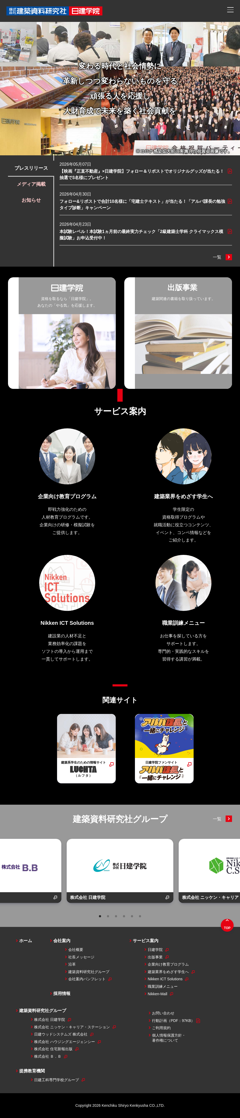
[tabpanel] (120, 870)
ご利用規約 (161, 1028)
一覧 (217, 257)
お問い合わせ (163, 1013)
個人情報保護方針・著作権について (169, 1038)
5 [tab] (132, 916)
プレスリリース (31, 168)
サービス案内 (120, 411)
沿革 (72, 964)
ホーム (25, 940)
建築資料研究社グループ (120, 819)
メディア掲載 (31, 184)
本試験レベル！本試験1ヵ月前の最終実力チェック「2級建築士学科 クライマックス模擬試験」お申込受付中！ (141, 234)
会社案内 (61, 940)
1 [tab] (100, 916)
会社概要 (75, 949)
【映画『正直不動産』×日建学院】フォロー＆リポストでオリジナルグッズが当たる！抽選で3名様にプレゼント (141, 174)
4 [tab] (124, 916)
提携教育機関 (32, 1071)
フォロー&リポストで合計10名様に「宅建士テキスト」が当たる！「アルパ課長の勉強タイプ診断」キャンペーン (142, 204)
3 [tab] (116, 916)
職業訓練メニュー (163, 986)
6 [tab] (140, 916)
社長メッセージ (81, 957)
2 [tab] (108, 916)
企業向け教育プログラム (168, 964)
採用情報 (61, 993)
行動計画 (176, 1021)
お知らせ (31, 200)
